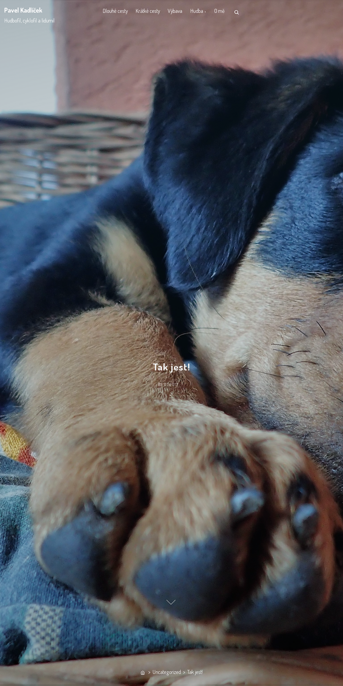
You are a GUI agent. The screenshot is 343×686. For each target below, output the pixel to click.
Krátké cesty (152, 12)
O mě (232, 12)
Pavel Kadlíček (23, 10)
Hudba (206, 12)
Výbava (182, 12)
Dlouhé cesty (116, 12)
